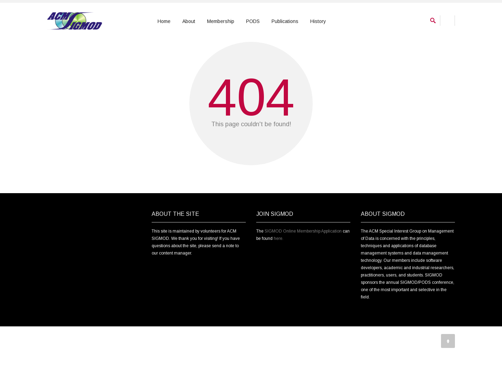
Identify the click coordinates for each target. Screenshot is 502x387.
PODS (253, 21)
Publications (285, 21)
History (318, 21)
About (188, 21)
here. (278, 277)
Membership (220, 21)
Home (164, 21)
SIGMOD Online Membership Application (303, 270)
